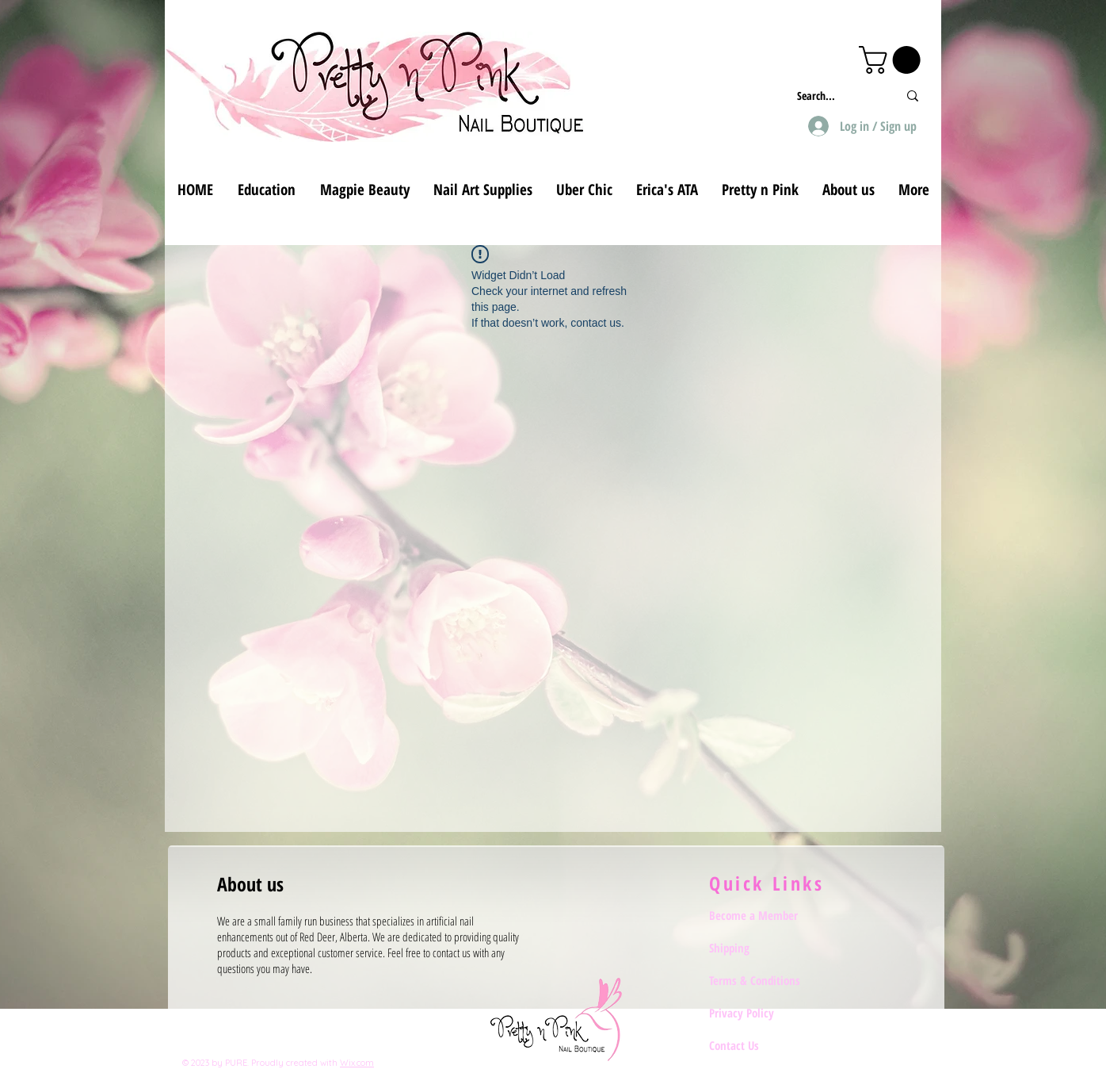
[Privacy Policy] (765, 1013)
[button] (893, 60)
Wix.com (357, 1062)
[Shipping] (765, 948)
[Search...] (835, 95)
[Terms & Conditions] (765, 980)
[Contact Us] (765, 1045)
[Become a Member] (765, 915)
